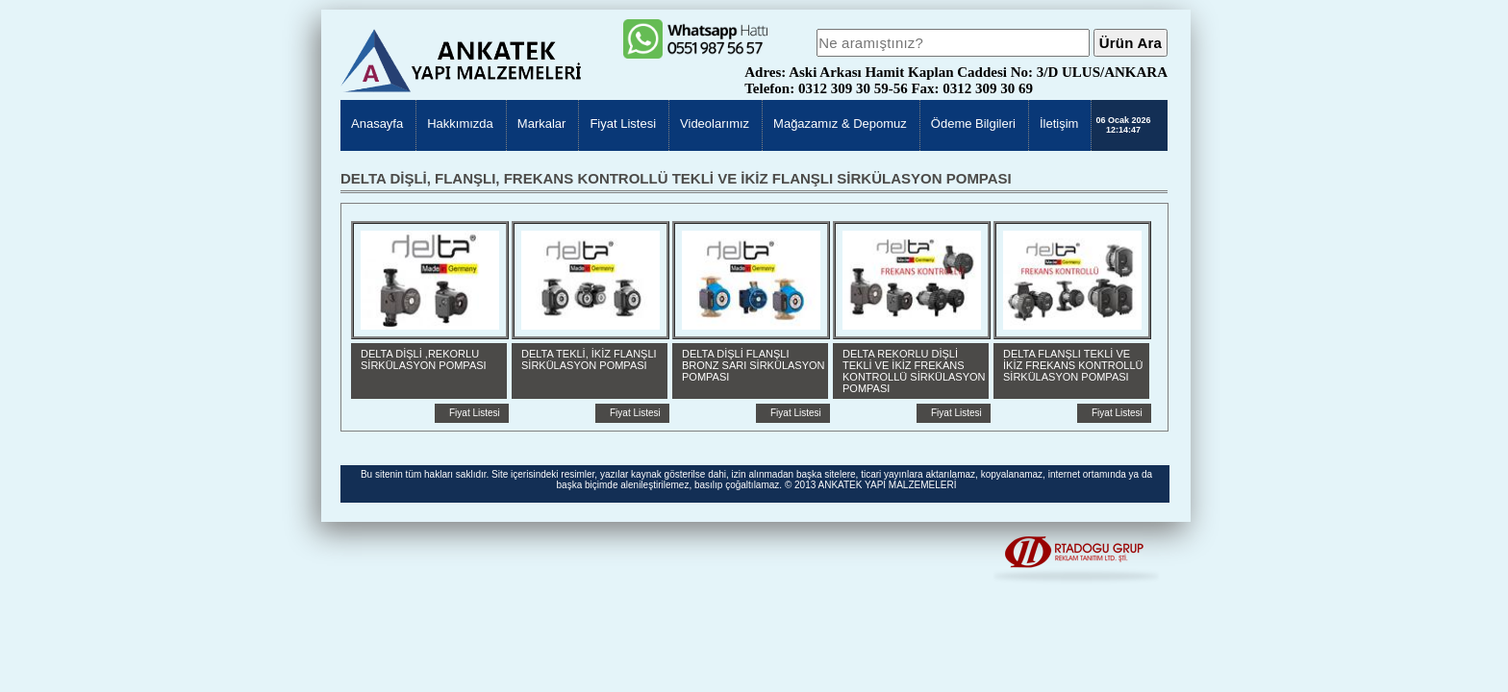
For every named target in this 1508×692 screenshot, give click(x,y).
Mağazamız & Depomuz (840, 123)
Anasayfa (377, 123)
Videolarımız (714, 123)
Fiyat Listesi (623, 123)
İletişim (1059, 123)
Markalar (541, 123)
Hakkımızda (460, 123)
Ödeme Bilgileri (973, 123)
